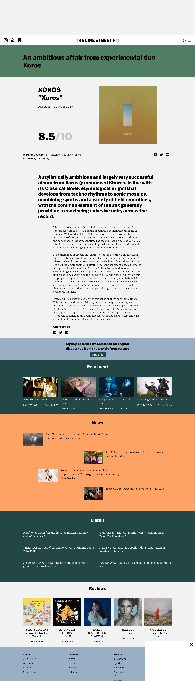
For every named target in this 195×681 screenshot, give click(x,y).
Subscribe (98, 354)
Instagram (120, 659)
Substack (119, 667)
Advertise (28, 663)
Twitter (118, 676)
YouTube (119, 672)
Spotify (118, 663)
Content (73, 654)
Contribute (29, 672)
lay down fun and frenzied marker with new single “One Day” (55, 534)
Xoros (49, 90)
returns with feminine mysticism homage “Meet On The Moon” (131, 534)
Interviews (31, 405)
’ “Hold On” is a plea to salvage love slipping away (135, 565)
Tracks (72, 667)
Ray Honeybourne (71, 155)
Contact (27, 667)
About (26, 654)
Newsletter (29, 659)
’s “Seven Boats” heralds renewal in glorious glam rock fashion (55, 565)
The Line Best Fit (97, 40)
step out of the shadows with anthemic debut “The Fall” (58, 549)
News (72, 659)
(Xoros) (43, 158)
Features (73, 663)
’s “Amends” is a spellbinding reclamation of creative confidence (132, 549)
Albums (29, 158)
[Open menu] (189, 40)
